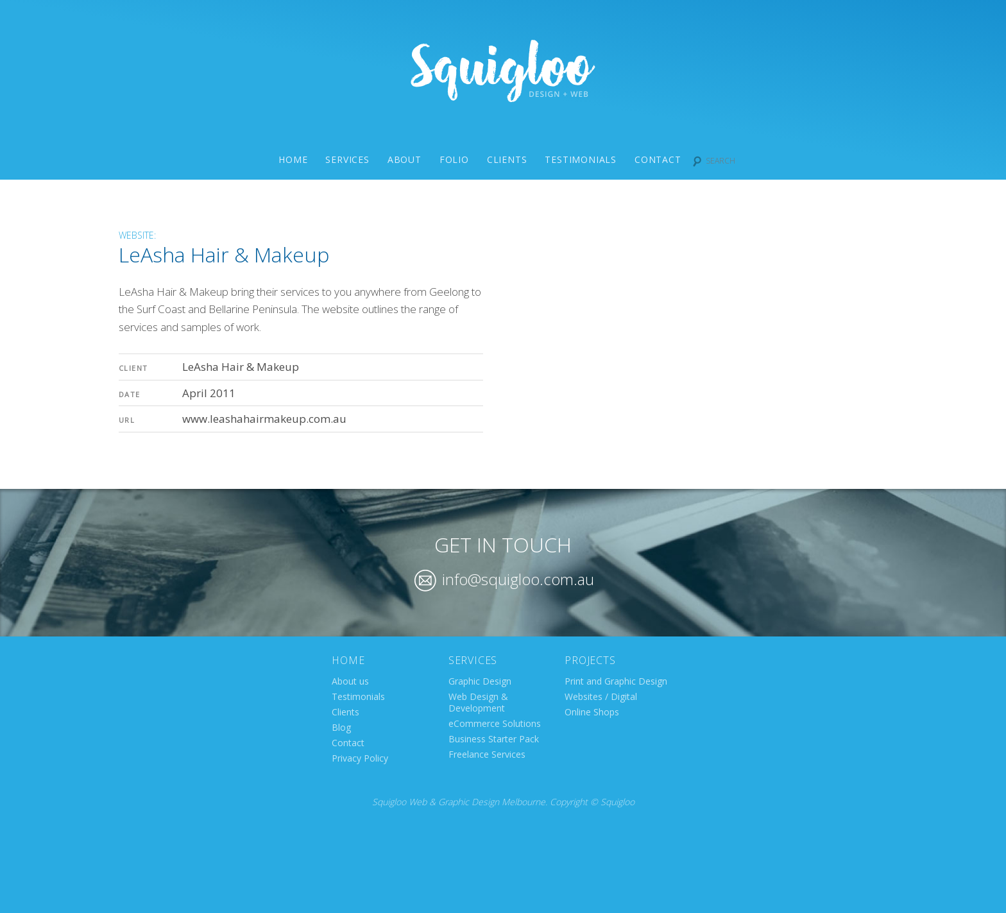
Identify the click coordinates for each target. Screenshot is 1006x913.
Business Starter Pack (493, 739)
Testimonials (581, 159)
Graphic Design (479, 681)
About (405, 159)
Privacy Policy (360, 758)
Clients (507, 159)
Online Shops (592, 712)
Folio (454, 159)
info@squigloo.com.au (504, 579)
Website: (137, 235)
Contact (658, 159)
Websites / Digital (601, 696)
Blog (341, 727)
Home (292, 159)
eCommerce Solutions (494, 723)
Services (347, 159)
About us (350, 681)
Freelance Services (486, 754)
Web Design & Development (478, 702)
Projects (590, 660)
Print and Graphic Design (616, 681)
